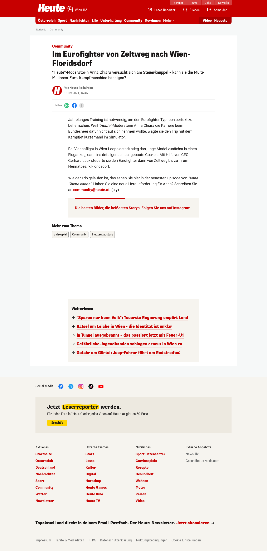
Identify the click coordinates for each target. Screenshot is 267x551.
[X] (70, 386)
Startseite (40, 29)
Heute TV (93, 501)
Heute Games (96, 488)
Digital (91, 474)
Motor (140, 488)
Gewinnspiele (146, 461)
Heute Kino (94, 494)
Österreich (46, 20)
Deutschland (45, 467)
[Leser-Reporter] (161, 10)
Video (140, 501)
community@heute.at (91, 189)
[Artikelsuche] (191, 10)
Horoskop (93, 481)
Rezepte (142, 467)
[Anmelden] (217, 10)
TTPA (92, 540)
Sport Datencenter (150, 454)
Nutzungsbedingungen (151, 540)
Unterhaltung (111, 20)
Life (95, 20)
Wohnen (142, 481)
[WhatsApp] (66, 105)
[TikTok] (90, 386)
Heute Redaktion (81, 88)
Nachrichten (79, 20)
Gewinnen (153, 20)
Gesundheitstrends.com (202, 461)
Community (133, 20)
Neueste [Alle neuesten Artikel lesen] (220, 20)
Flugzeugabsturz (102, 235)
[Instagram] (80, 386)
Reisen (141, 494)
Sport (62, 20)
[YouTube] (100, 386)
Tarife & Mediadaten (69, 540)
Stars (90, 454)
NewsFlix (192, 454)
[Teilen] (81, 105)
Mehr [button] (167, 20)
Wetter (41, 494)
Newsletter (44, 501)
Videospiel (60, 235)
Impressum (43, 540)
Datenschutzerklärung (116, 540)
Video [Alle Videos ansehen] (207, 20)
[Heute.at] (51, 8)
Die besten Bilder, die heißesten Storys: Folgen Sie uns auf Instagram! (133, 208)
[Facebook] (74, 105)
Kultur (91, 467)
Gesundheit (145, 474)
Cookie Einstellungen (186, 540)
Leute (90, 461)
